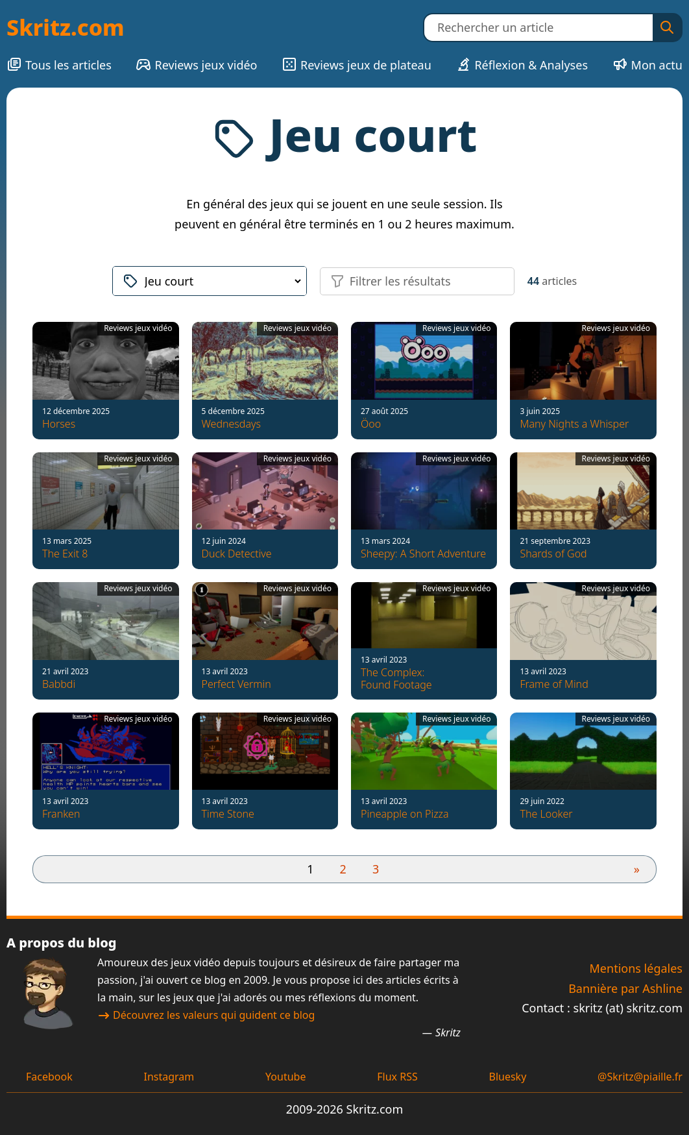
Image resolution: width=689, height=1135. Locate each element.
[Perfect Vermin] (265, 640)
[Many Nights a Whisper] (583, 380)
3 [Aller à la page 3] (375, 869)
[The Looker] (583, 771)
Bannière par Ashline (625, 988)
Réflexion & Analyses (521, 64)
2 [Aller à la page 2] (343, 869)
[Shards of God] (583, 510)
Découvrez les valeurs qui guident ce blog (206, 1015)
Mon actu (647, 64)
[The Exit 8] (105, 510)
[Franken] (105, 771)
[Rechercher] (667, 27)
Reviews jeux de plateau (356, 64)
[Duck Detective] (265, 510)
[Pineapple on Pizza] (424, 771)
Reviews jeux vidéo (196, 64)
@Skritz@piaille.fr (640, 1076)
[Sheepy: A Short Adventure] (424, 510)
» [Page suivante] (637, 869)
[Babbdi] (105, 640)
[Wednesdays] (265, 380)
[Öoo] (424, 380)
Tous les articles (59, 64)
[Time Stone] (265, 771)
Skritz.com (65, 27)
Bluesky (507, 1076)
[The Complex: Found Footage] (424, 640)
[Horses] (105, 380)
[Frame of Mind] (583, 640)
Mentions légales (636, 968)
